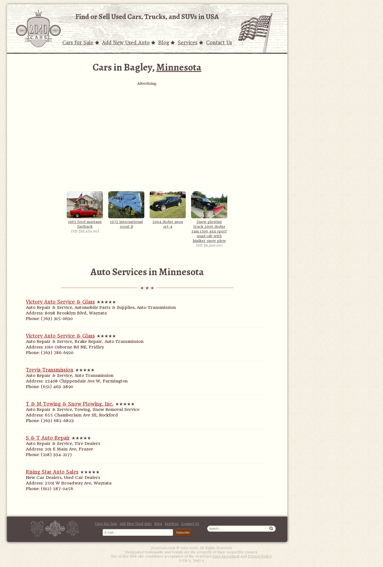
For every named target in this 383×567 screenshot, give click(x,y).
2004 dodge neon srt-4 (168, 210)
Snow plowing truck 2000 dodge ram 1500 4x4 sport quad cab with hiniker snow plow (209, 217)
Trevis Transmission (49, 370)
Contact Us (219, 42)
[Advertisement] (147, 125)
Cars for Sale (77, 42)
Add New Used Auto (126, 42)
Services (187, 42)
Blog (163, 42)
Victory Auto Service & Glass (60, 302)
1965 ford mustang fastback (85, 210)
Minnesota (178, 67)
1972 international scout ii (126, 210)
